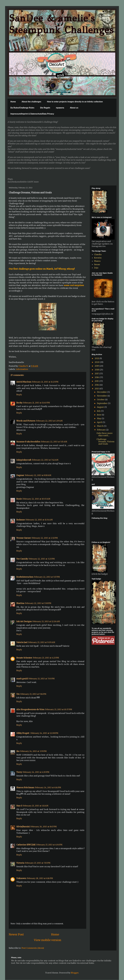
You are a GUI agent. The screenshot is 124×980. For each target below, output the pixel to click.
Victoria (20, 863)
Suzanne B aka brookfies (28, 441)
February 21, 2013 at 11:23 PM (45, 382)
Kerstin (97, 258)
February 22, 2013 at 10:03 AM (36, 499)
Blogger (74, 973)
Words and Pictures (25, 421)
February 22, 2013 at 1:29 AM (49, 421)
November (102, 396)
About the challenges (31, 102)
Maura (97, 261)
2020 (97, 362)
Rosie (19, 499)
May (99, 418)
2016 (97, 377)
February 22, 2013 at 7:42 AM (45, 460)
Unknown (21, 878)
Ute (18, 694)
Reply (19, 394)
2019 (97, 366)
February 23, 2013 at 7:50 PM (41, 678)
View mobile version (47, 940)
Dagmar (20, 475)
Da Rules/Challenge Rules (22, 108)
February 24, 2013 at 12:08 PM (44, 733)
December (102, 392)
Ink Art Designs (24, 621)
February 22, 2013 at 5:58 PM (38, 603)
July (99, 411)
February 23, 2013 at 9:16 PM (33, 694)
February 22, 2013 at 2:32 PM (45, 538)
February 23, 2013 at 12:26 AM (46, 621)
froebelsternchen (24, 577)
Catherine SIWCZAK (26, 844)
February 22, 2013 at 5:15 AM (54, 441)
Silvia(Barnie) (23, 826)
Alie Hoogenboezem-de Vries (30, 709)
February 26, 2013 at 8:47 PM (43, 826)
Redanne (20, 519)
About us (74, 108)
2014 (97, 385)
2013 (97, 388)
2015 (97, 381)
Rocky (19, 402)
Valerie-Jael (21, 642)
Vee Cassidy (22, 559)
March (100, 426)
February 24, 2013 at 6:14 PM (48, 787)
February (101, 430)
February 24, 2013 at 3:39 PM (33, 751)
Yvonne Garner (23, 538)
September (102, 403)
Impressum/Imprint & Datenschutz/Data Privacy (32, 114)
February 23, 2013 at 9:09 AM (41, 642)
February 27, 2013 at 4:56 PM (49, 844)
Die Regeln (45, 108)
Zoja (96, 267)
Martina (20, 603)
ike (17, 751)
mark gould (22, 678)
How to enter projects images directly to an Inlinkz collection (75, 102)
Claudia (97, 254)
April (100, 422)
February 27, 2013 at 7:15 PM (37, 863)
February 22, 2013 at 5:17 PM (47, 577)
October (101, 399)
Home (13, 102)
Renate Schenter (24, 657)
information (22, 369)
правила (60, 108)
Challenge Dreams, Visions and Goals (105, 441)
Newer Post (16, 934)
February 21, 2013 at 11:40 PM (36, 402)
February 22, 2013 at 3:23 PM (42, 559)
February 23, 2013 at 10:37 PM (58, 709)
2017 (97, 373)
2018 (97, 369)
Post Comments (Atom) (33, 948)
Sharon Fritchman (25, 787)
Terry (19, 772)
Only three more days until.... (104, 434)
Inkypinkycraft (23, 460)
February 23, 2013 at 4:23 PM (46, 657)
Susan (97, 264)
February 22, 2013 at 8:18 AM (38, 475)
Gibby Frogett (23, 733)
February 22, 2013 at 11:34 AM (39, 519)
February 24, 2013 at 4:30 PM (36, 772)
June (99, 414)
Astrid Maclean (23, 382)
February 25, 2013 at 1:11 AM (35, 805)
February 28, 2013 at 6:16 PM (40, 878)
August (100, 407)
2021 (97, 358)
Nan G (19, 805)
